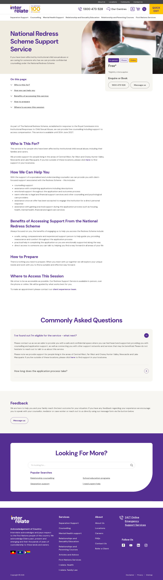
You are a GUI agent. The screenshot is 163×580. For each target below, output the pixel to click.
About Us (101, 2)
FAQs (97, 538)
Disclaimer (130, 575)
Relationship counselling (42, 484)
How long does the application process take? (40, 377)
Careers (99, 533)
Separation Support (69, 523)
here (88, 166)
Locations (113, 2)
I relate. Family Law (68, 570)
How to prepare (20, 108)
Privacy (140, 575)
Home (13, 25)
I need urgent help (91, 490)
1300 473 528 (90, 9)
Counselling (23, 25)
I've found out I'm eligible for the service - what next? (45, 342)
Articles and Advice (69, 554)
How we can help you (22, 96)
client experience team (64, 295)
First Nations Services (70, 559)
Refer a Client (102, 548)
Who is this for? (20, 91)
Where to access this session (27, 113)
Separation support (39, 490)
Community (125, 2)
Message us (19, 427)
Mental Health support (70, 533)
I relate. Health (66, 565)
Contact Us (138, 2)
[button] (138, 9)
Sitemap (149, 575)
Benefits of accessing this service (29, 102)
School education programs (96, 484)
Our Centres (117, 9)
